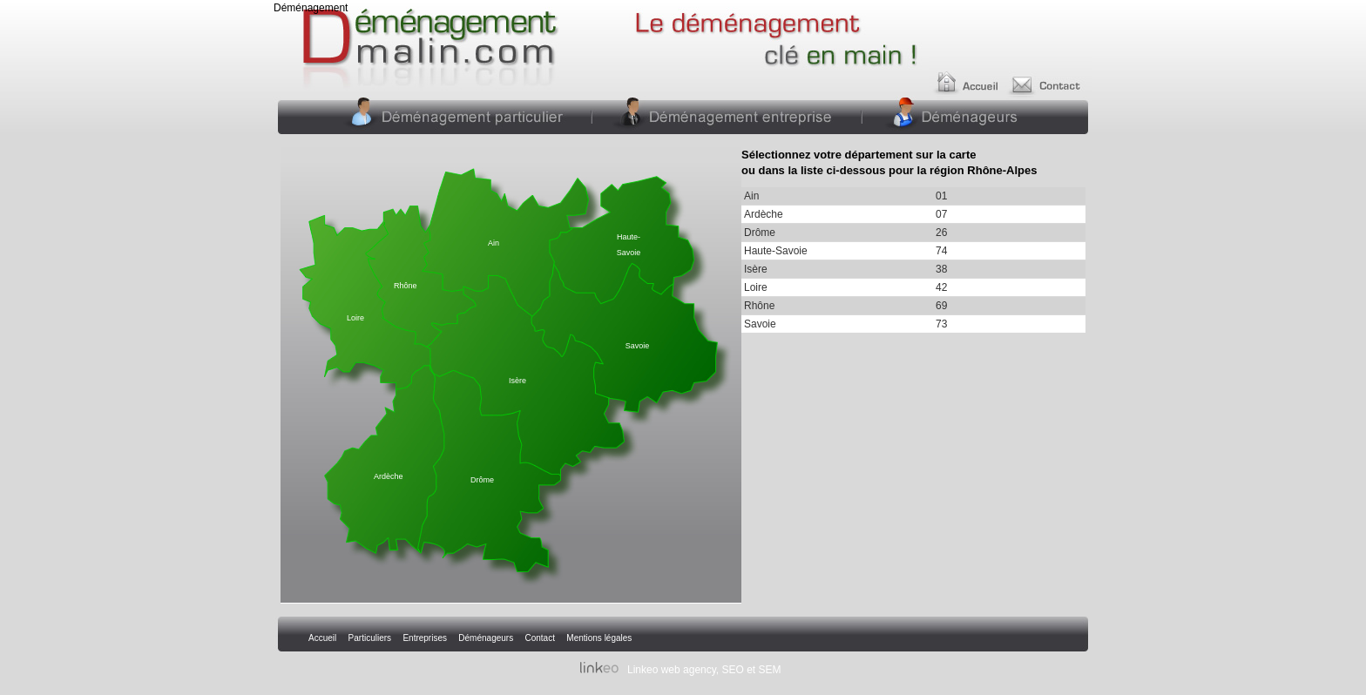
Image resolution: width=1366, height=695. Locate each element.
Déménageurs (955, 115)
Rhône (405, 285)
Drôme (482, 480)
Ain (493, 243)
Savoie (638, 345)
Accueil (969, 76)
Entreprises (725, 115)
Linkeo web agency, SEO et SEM (704, 670)
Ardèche (388, 476)
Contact (1050, 76)
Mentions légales (599, 638)
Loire (355, 318)
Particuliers (463, 115)
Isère (517, 380)
